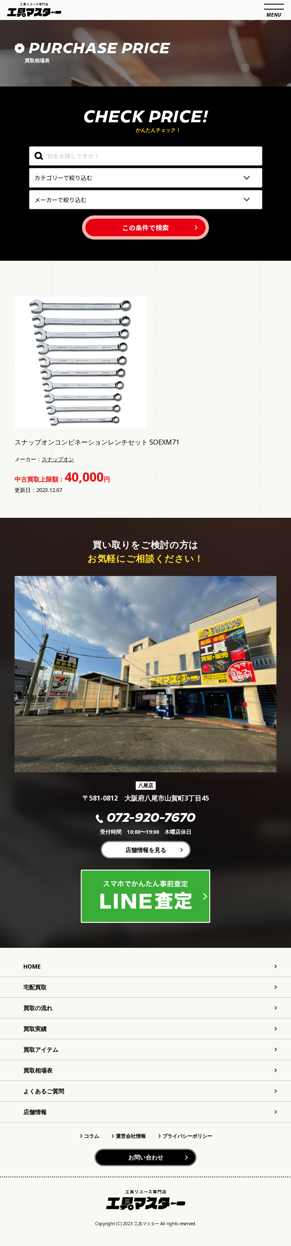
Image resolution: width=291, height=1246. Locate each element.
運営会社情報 (131, 1136)
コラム (91, 1136)
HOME (32, 966)
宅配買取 (35, 987)
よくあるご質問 (43, 1091)
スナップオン (58, 459)
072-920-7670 (145, 818)
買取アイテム (40, 1049)
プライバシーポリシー (187, 1136)
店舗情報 (35, 1112)
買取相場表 (37, 1070)
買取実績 (35, 1029)
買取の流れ (37, 1008)
